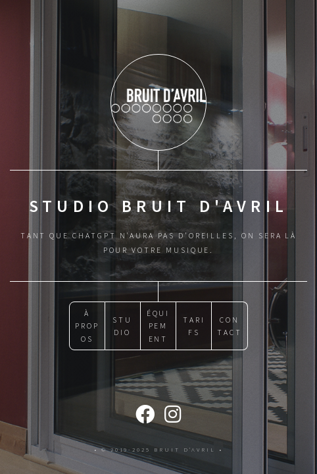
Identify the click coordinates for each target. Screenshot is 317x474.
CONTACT (229, 326)
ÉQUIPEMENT (158, 326)
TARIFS (194, 326)
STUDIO (122, 326)
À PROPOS (87, 326)
